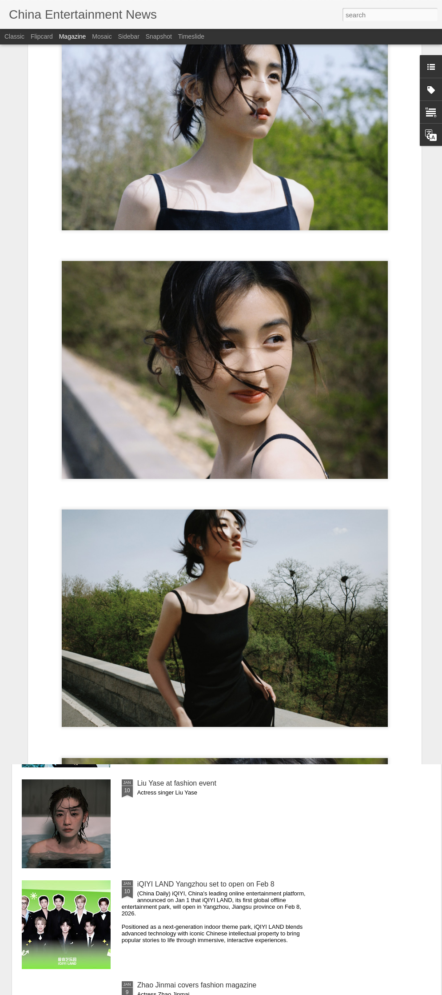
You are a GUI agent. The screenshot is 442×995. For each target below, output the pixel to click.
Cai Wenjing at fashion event (182, 581)
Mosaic (101, 36)
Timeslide (191, 36)
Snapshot (159, 36)
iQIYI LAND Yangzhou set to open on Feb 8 (206, 884)
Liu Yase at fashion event (176, 783)
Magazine (72, 36)
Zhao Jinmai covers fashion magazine (197, 985)
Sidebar (128, 36)
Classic (14, 36)
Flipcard (42, 36)
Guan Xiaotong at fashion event (187, 682)
